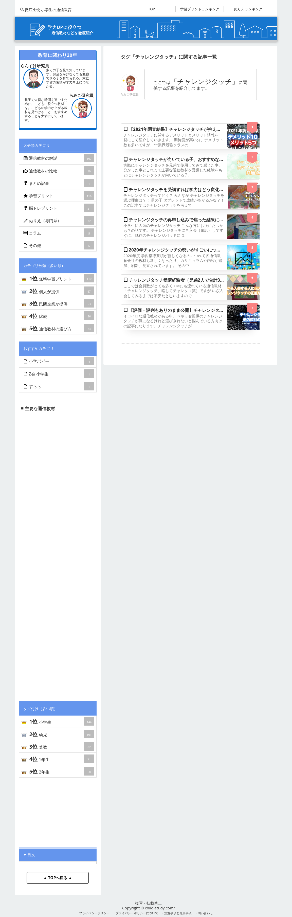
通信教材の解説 (59, 158)
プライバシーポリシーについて (137, 913)
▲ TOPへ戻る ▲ (57, 877)
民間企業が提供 (61, 303)
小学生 (61, 721)
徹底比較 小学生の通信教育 (45, 9)
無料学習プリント (61, 278)
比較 (61, 316)
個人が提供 (61, 291)
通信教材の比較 (59, 171)
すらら (59, 386)
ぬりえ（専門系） (59, 220)
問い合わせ (205, 913)
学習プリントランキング (199, 9)
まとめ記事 (59, 183)
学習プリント (59, 195)
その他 (59, 245)
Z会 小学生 (59, 374)
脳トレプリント (59, 208)
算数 (61, 746)
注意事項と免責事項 (178, 913)
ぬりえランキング (248, 9)
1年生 (61, 759)
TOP (151, 9)
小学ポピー (59, 361)
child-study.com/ (160, 907)
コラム (59, 233)
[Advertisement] (58, 663)
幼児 (61, 734)
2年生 (61, 771)
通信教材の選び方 (61, 328)
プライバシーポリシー (94, 913)
